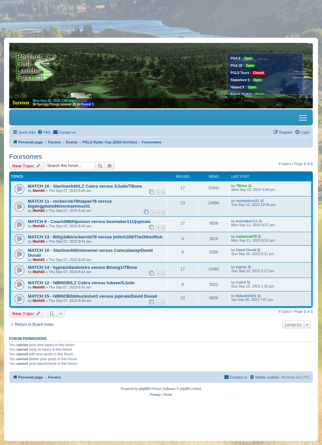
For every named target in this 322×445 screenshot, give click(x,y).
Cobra (241, 282)
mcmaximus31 (247, 201)
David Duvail (246, 250)
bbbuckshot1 (246, 296)
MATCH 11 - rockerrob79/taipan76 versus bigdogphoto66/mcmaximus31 (70, 204)
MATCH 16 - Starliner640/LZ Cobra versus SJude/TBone (85, 186)
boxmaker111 (247, 221)
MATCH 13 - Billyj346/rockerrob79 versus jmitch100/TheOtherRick (95, 236)
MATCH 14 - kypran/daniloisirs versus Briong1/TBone (82, 267)
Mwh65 (39, 191)
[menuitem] (43, 132)
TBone (241, 186)
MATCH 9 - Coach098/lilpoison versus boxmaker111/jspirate (89, 221)
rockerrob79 (246, 236)
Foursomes (25, 156)
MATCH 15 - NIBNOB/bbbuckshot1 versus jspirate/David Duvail (92, 296)
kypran (241, 267)
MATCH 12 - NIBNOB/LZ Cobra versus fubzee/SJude (81, 282)
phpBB (144, 389)
